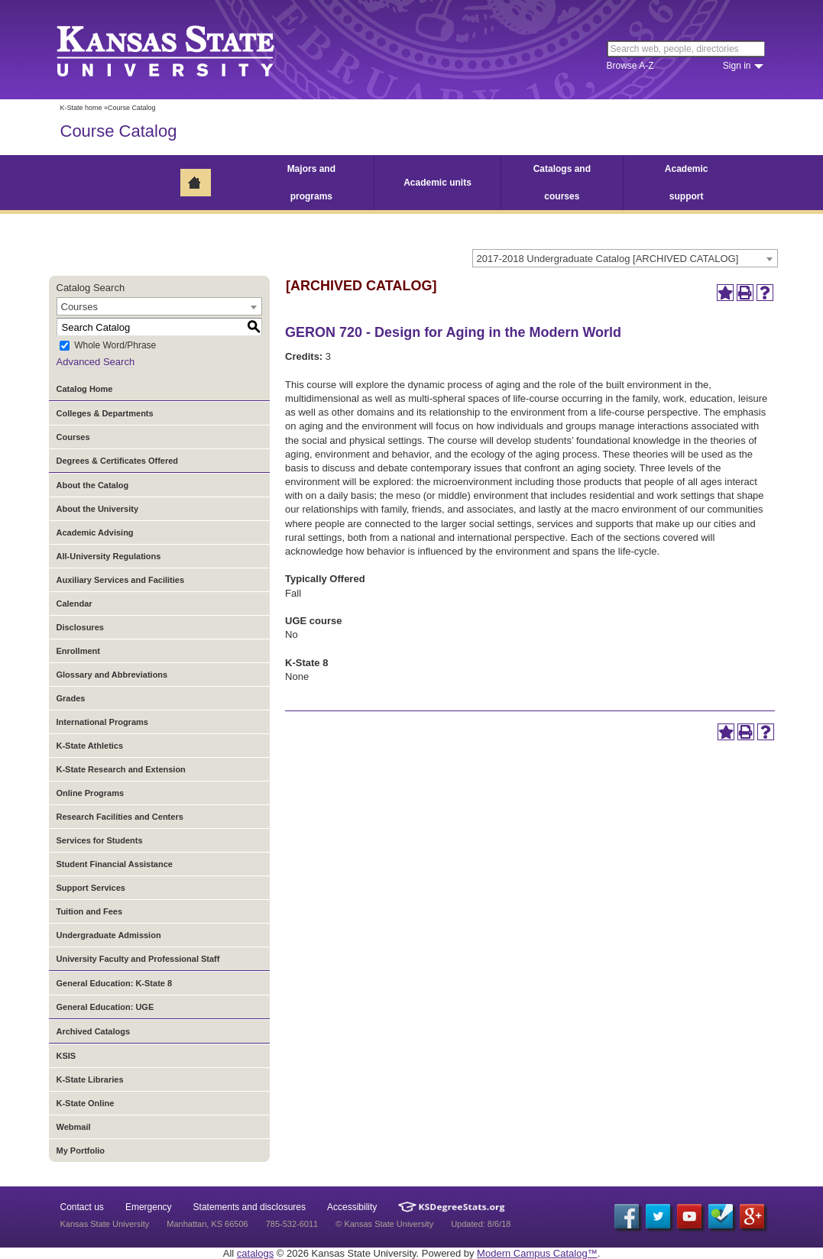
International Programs (102, 722)
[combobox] (625, 258)
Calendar (74, 603)
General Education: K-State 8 (115, 983)
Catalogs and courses (562, 182)
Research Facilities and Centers (120, 816)
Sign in (737, 65)
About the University (98, 508)
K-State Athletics (90, 745)
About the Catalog (93, 485)
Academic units (437, 182)
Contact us (82, 1207)
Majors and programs (311, 182)
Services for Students (100, 840)
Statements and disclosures (249, 1207)
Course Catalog (118, 131)
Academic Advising (95, 532)
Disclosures (80, 627)
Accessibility (352, 1207)
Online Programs (91, 793)
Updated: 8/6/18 (480, 1223)
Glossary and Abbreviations (112, 674)
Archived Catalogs (94, 1031)
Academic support (686, 182)
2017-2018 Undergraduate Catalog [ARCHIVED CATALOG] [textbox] (608, 258)
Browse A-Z (630, 65)
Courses (73, 437)
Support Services (91, 887)
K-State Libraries (90, 1079)
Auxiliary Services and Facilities (121, 579)
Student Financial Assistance (115, 864)
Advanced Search (96, 361)
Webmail (74, 1126)
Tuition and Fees (90, 911)
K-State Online (86, 1103)
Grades (71, 698)
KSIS (66, 1055)
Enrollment (78, 650)
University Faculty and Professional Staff (138, 958)
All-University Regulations (109, 556)
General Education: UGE (105, 1006)
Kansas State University (184, 49)
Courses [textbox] (79, 306)
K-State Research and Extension (121, 769)
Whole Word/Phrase (115, 346)
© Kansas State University (384, 1223)
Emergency (148, 1207)
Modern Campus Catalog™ (537, 1253)
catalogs (255, 1253)
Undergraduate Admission (109, 935)
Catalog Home (85, 388)
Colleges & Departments (105, 413)
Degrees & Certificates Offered (118, 460)
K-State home (81, 108)
